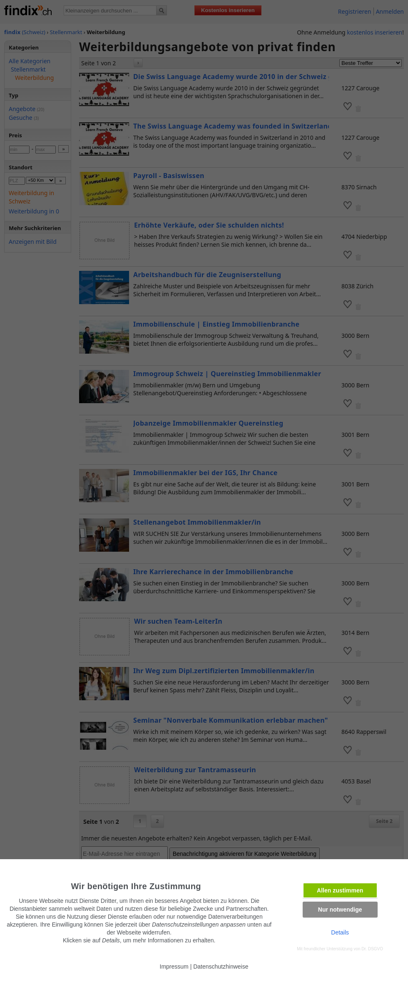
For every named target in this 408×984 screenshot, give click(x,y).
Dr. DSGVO (372, 949)
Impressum (174, 966)
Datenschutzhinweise (220, 966)
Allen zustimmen (340, 890)
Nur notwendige (340, 909)
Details (340, 932)
